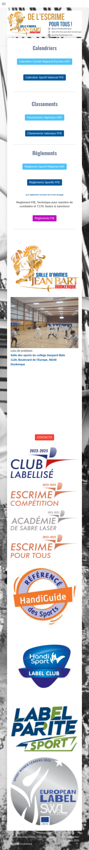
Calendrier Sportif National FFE (44, 77)
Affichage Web (70, 840)
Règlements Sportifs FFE (44, 182)
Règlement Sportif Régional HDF (45, 166)
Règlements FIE (45, 218)
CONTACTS (44, 437)
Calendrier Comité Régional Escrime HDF (44, 61)
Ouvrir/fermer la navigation (44, 4)
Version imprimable (23, 836)
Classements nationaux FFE (44, 133)
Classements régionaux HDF (44, 117)
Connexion (73, 836)
